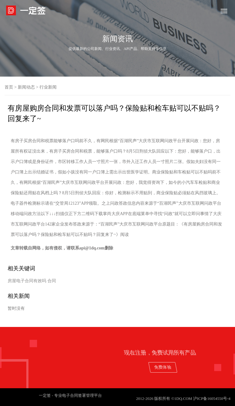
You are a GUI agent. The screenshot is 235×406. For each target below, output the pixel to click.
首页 (9, 87)
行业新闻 (48, 87)
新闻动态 (26, 87)
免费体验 (199, 367)
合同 (51, 281)
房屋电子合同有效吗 (27, 281)
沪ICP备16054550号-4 (211, 398)
